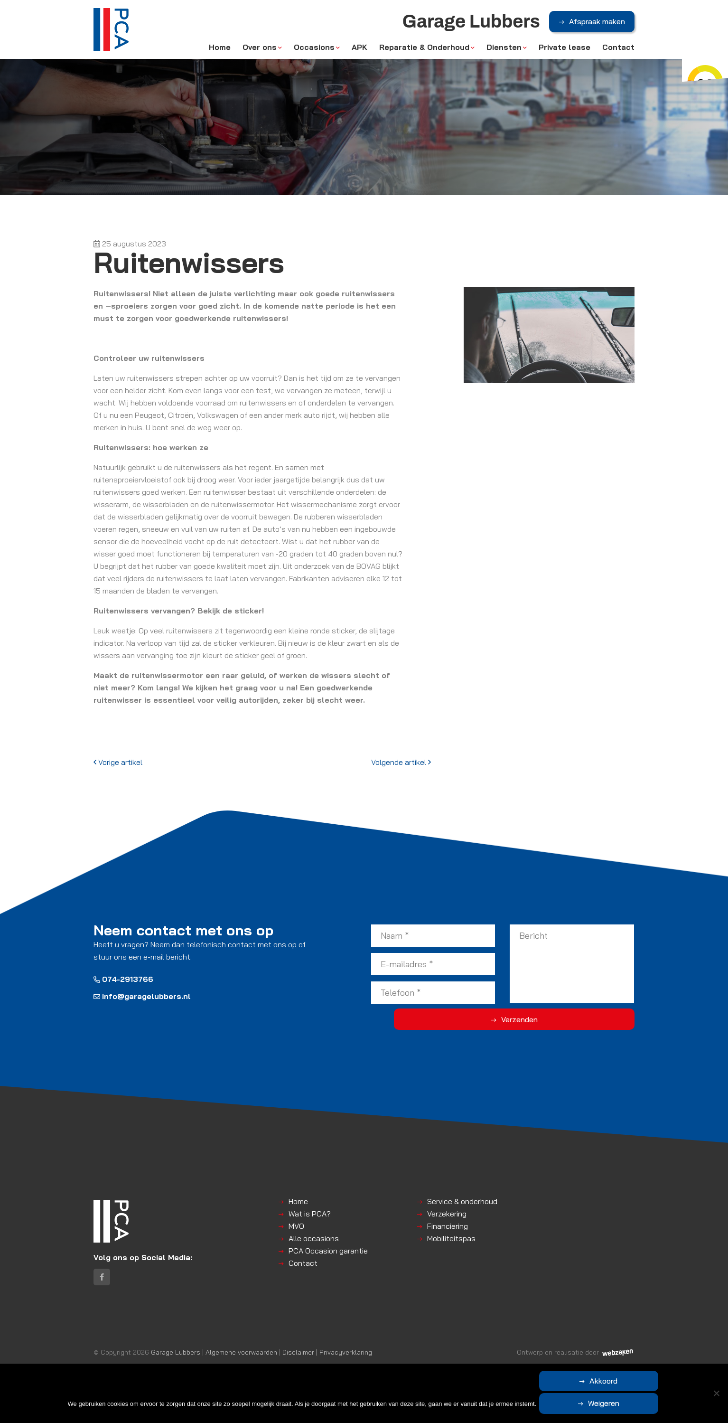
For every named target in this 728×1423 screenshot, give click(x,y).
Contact (618, 53)
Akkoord (561, 1405)
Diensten (504, 53)
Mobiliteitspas (451, 1238)
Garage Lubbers (175, 1363)
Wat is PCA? (310, 1213)
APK (359, 53)
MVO (296, 1226)
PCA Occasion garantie (328, 1250)
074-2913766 (123, 979)
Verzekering (447, 1213)
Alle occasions (314, 1238)
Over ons (260, 53)
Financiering (447, 1226)
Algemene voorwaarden (241, 1363)
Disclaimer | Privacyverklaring (327, 1363)
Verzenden (597, 1019)
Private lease (564, 53)
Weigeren (650, 1405)
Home (220, 53)
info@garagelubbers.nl (142, 996)
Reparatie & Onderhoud (424, 53)
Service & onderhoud (462, 1201)
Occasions (314, 53)
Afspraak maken (597, 28)
